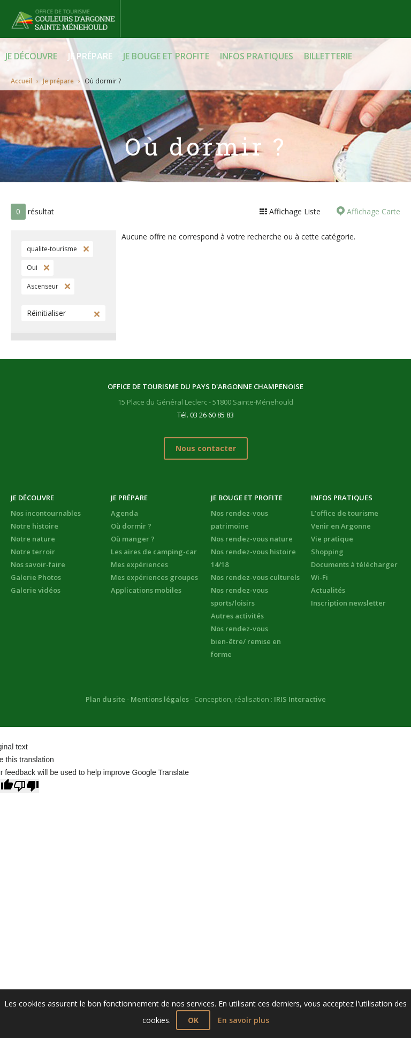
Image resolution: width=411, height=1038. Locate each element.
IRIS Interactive (300, 699)
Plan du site (105, 699)
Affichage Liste (294, 211)
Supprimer (85, 249)
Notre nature (33, 539)
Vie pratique (332, 539)
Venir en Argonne (341, 526)
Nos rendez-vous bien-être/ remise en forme (246, 641)
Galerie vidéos (35, 590)
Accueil (21, 81)
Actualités (328, 590)
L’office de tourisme (344, 513)
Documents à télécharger (354, 564)
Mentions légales (160, 699)
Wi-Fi (319, 577)
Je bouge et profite (166, 56)
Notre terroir (33, 551)
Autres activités (237, 616)
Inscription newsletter (348, 603)
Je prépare (90, 56)
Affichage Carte (372, 211)
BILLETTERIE (328, 56)
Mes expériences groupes (154, 577)
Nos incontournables (46, 513)
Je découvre (31, 56)
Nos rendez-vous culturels (255, 577)
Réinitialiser (46, 313)
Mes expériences (139, 564)
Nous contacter (206, 448)
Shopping (327, 551)
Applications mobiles (146, 590)
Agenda (124, 513)
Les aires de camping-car (154, 551)
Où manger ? (133, 539)
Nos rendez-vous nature (252, 539)
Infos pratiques (256, 56)
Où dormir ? (131, 526)
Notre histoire (34, 526)
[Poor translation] (26, 786)
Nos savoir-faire (38, 564)
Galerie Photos (36, 577)
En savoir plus (243, 1020)
